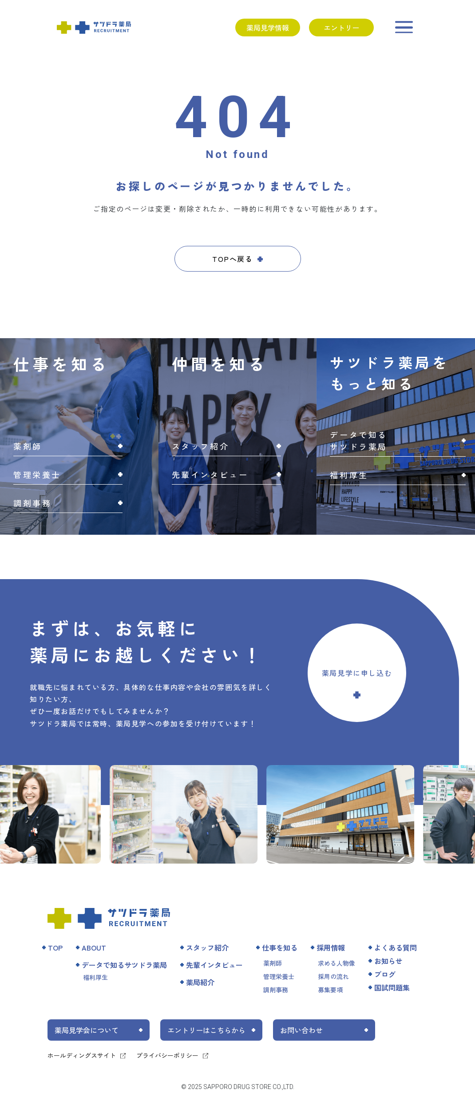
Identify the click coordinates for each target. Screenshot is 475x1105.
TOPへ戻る (232, 258)
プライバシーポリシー (167, 1055)
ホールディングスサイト (82, 1055)
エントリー (341, 27)
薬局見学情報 (267, 27)
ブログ (385, 974)
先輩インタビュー (214, 964)
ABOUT (94, 947)
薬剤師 (272, 963)
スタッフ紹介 (207, 947)
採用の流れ (333, 976)
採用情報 (331, 947)
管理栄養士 (278, 976)
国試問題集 (392, 987)
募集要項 (330, 989)
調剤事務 (275, 989)
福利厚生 (95, 977)
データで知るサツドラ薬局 (124, 964)
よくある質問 (395, 947)
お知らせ (388, 960)
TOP (55, 947)
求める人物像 (336, 963)
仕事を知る (279, 947)
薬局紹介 (200, 982)
